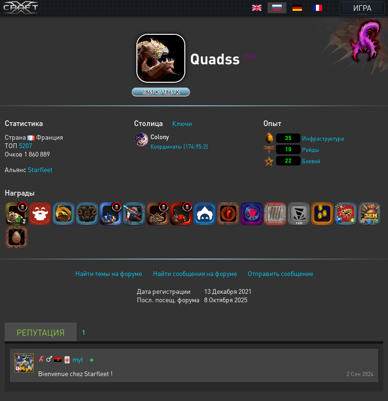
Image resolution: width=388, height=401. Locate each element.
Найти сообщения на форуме (195, 273)
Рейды (310, 149)
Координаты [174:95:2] (179, 146)
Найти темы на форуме (108, 273)
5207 (25, 145)
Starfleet (40, 169)
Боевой (311, 161)
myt (77, 359)
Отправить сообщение (280, 273)
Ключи (182, 123)
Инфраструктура (323, 138)
